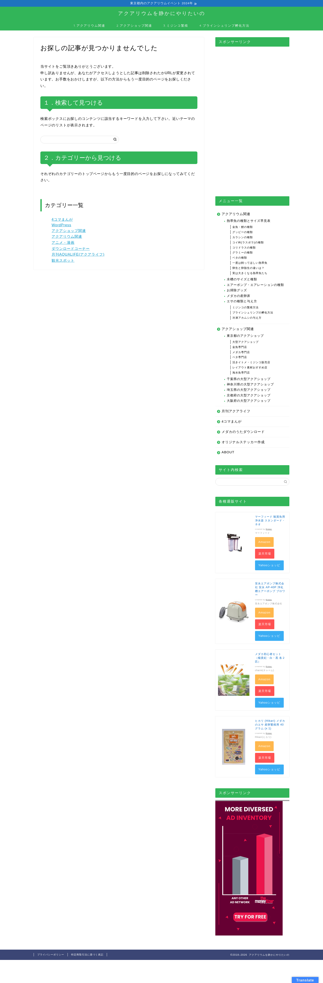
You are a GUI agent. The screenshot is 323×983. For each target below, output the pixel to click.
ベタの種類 (239, 258)
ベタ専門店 (239, 357)
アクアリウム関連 (67, 237)
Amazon (264, 542)
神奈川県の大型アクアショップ (250, 385)
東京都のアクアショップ (245, 336)
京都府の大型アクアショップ (249, 396)
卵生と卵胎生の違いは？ (248, 268)
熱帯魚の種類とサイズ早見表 (249, 221)
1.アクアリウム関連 (89, 26)
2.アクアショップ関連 (134, 26)
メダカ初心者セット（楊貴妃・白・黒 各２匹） (270, 658)
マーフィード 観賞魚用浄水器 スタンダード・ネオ (270, 521)
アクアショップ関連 (69, 231)
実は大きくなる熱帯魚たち (249, 273)
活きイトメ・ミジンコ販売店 (251, 363)
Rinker (269, 530)
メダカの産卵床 (238, 296)
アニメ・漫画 (63, 243)
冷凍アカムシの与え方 (247, 318)
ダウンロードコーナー (71, 249)
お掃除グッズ (237, 291)
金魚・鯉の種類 (242, 227)
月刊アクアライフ (236, 412)
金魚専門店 (239, 347)
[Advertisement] (252, 118)
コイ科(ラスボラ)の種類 (248, 243)
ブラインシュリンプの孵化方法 (252, 313)
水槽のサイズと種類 (242, 280)
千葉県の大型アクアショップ (249, 379)
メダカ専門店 (241, 352)
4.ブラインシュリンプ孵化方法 (224, 26)
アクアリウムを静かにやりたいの (161, 14)
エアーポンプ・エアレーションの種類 (255, 285)
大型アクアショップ (245, 342)
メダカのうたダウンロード (243, 432)
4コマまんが (62, 220)
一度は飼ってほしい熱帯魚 (249, 263)
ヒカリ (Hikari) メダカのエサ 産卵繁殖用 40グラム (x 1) (270, 725)
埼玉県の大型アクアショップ (249, 390)
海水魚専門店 (241, 373)
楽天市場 (264, 554)
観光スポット (63, 261)
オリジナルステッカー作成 (243, 443)
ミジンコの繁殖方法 (245, 308)
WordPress (61, 226)
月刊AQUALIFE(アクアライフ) (78, 255)
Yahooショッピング (269, 567)
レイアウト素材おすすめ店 (249, 368)
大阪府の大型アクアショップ (249, 401)
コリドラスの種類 (244, 248)
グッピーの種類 (242, 232)
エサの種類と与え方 (242, 302)
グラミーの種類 (242, 253)
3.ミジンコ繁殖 (175, 26)
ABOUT (228, 453)
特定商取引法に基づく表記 (87, 955)
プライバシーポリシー (50, 955)
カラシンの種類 (242, 238)
